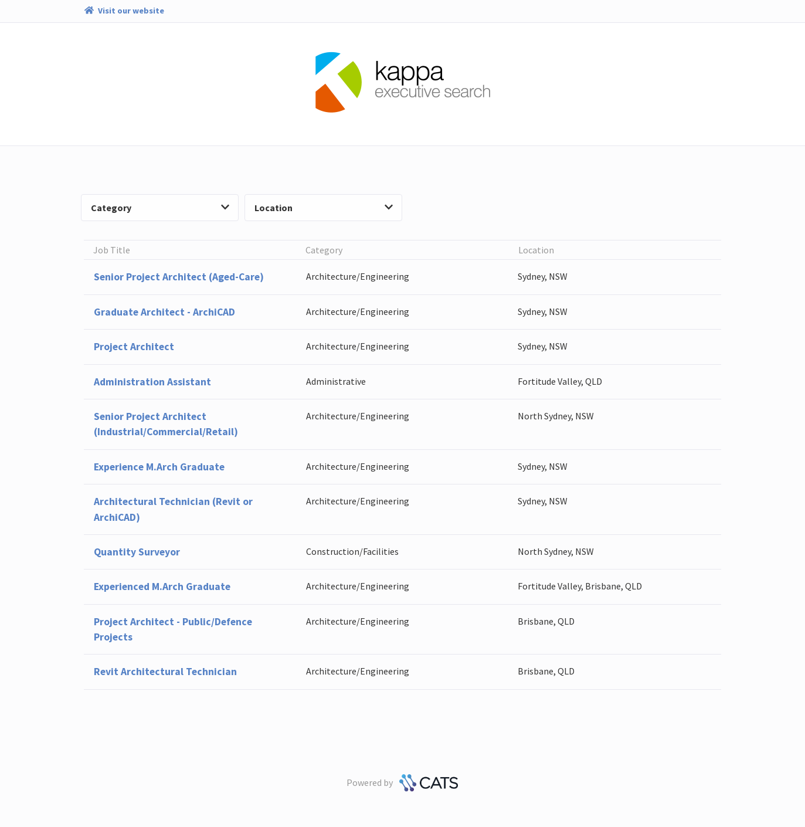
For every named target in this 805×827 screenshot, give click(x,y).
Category (160, 207)
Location (323, 207)
